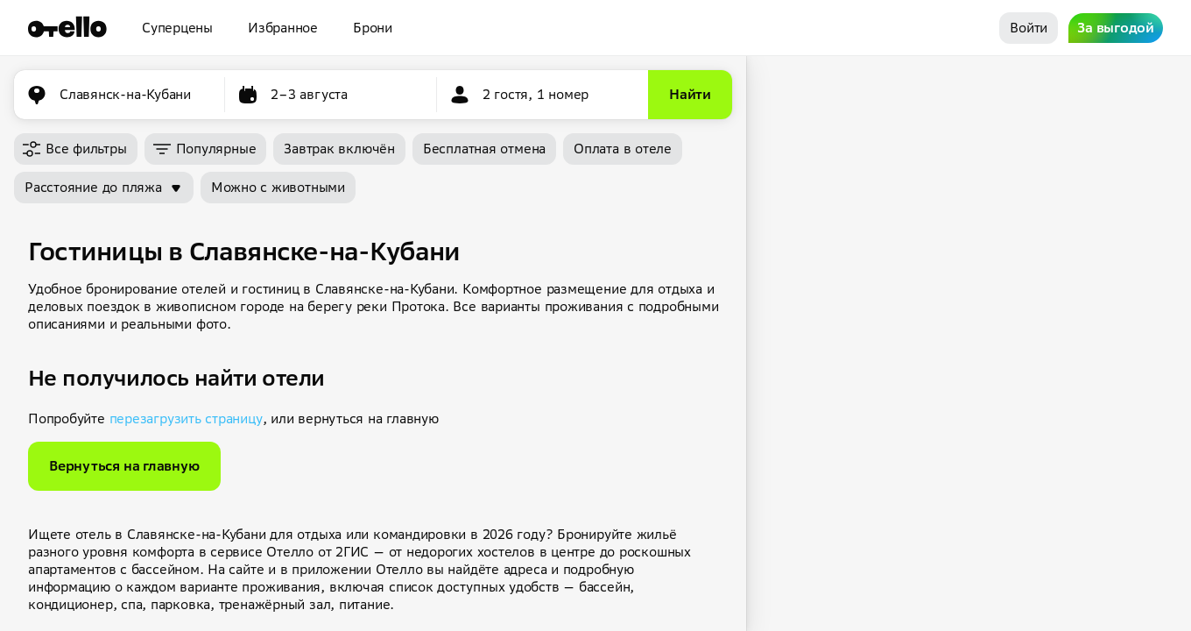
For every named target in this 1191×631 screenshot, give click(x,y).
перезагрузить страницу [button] (186, 418)
